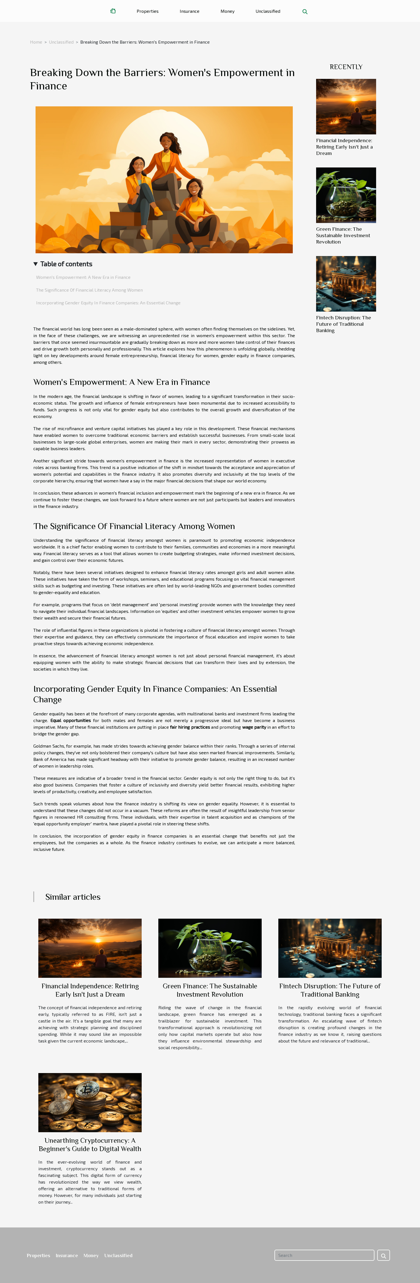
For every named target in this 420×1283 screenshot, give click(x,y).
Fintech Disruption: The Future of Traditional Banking (343, 324)
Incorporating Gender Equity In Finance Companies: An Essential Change (108, 302)
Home (36, 41)
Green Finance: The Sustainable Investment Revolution (343, 235)
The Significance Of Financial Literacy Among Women (89, 289)
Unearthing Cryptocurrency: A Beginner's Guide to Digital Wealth (90, 1144)
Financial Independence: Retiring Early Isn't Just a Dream (344, 146)
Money (227, 11)
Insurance (189, 11)
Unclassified (268, 11)
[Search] (324, 1255)
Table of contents (66, 264)
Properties (148, 11)
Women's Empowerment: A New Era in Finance (83, 277)
